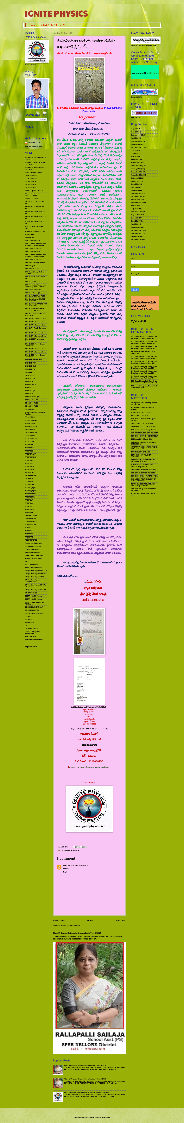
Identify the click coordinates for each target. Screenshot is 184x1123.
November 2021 (137, 175)
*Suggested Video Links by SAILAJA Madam (35, 195)
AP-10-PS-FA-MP (31, 438)
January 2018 (136, 227)
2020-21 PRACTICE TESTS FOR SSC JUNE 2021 (34, 309)
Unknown (66, 865)
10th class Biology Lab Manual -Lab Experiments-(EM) (144, 387)
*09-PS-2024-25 (30, 184)
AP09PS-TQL (30, 472)
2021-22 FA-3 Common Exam (35, 325)
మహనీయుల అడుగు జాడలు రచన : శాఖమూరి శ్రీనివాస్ (143, 299)
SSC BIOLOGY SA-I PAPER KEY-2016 (144, 476)
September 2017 (137, 239)
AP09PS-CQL (30, 469)
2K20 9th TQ (29, 387)
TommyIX (90, 1117)
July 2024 (134, 129)
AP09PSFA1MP (30, 475)
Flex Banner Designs (32, 552)
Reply (65, 872)
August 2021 (135, 181)
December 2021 (137, 172)
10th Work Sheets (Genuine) (35, 293)
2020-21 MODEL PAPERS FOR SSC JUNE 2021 (36, 305)
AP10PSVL (29, 531)
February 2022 (136, 166)
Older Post (120, 920)
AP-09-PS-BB (30, 429)
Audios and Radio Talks (33, 543)
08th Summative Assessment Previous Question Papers (35, 244)
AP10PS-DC (29, 509)
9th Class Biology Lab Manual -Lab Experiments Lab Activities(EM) (144, 372)
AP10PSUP (29, 528)
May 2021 (134, 187)
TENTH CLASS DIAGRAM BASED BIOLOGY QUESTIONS (143, 485)
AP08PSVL (29, 460)
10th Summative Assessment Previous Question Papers (35, 286)
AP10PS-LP (29, 512)
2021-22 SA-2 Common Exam (35, 336)
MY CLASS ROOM (31, 564)
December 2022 (137, 147)
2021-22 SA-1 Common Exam (35, 333)
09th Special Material (32, 251)
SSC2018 (28, 619)
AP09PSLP (29, 478)
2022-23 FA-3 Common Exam (35, 349)
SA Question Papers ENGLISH (36, 574)
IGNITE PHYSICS (56, 13)
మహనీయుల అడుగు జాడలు (71, 850)
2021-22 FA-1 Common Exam (35, 319)
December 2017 (137, 230)
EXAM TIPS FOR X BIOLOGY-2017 (143, 427)
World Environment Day (141, 73)
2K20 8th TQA (30, 378)
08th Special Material (32, 240)
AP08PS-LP (29, 445)
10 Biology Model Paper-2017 (142, 439)
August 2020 (135, 199)
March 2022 (135, 163)
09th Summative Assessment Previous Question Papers (35, 255)
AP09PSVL (29, 503)
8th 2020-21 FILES (31, 403)
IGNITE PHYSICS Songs (33, 558)
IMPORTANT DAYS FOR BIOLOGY (143, 470)
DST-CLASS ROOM (32, 549)
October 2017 (136, 236)
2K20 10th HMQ (30, 366)
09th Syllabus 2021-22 (33, 259)
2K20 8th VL (29, 381)
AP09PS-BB (29, 466)
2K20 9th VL (29, 394)
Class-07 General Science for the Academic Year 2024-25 (77, 933)
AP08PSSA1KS (30, 457)
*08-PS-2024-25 (30, 181)
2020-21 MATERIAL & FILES (35, 296)
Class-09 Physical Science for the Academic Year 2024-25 (85, 1065)
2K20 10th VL (30, 372)
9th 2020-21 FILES (31, 406)
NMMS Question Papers (33, 567)
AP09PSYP (29, 506)
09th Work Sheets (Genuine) (35, 263)
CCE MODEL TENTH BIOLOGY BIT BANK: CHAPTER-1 (143, 480)
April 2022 (135, 159)
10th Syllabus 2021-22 (33, 290)
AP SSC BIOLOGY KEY (139, 416)
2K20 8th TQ (29, 375)
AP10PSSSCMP (30, 524)
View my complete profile (34, 146)
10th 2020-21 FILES (32, 269)
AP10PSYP (29, 534)
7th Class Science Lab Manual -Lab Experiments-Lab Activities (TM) (144, 342)
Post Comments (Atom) (71, 925)
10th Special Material (32, 282)
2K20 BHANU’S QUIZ (32, 397)
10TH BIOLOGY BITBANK (140, 452)
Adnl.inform (29, 409)
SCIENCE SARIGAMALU (34, 607)
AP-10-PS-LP (29, 442)
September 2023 (137, 135)
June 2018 (135, 221)
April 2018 (135, 224)
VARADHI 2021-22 (31, 628)
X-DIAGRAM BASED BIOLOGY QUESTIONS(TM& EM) (142, 465)
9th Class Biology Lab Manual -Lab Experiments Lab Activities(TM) (144, 377)
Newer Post (59, 920)
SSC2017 (28, 616)
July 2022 (134, 150)
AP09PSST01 (30, 497)
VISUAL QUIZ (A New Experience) (32, 632)
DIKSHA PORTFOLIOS (33, 546)
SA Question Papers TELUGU (36, 590)
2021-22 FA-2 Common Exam (35, 322)
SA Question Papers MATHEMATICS (32, 581)
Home (31, 25)
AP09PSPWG (30, 484)
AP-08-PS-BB (30, 417)
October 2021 (136, 178)
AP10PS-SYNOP (31, 515)
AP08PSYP (29, 463)
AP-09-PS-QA (30, 435)
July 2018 (134, 218)
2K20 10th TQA (30, 363)
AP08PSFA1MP (30, 454)
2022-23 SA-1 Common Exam (35, 352)
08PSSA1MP (29, 237)
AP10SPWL (29, 537)
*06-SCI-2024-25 (31, 175)
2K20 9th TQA (30, 390)
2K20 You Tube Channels (34, 400)
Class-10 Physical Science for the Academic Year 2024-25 (85, 1079)
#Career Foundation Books (35, 231)
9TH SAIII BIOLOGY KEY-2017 (142, 423)
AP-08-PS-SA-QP (31, 426)
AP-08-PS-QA (30, 423)
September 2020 (137, 196)
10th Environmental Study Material (143, 430)
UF (26, 625)
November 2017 (137, 233)
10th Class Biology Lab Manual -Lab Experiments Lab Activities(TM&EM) (144, 382)
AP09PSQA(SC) (30, 491)
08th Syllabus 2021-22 (33, 248)
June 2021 (135, 184)
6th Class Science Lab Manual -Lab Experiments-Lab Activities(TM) (144, 337)
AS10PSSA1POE (31, 540)
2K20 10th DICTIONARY (33, 360)
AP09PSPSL (29, 481)
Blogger (107, 1117)
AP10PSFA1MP (30, 518)
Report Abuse (31, 646)
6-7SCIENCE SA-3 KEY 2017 (141, 412)
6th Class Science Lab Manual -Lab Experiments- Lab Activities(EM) (144, 357)
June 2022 (135, 153)
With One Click (30, 636)
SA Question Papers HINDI (34, 577)
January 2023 (136, 144)
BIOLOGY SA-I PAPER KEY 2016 (143, 473)
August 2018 (135, 215)
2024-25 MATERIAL (53, 25)
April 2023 (135, 138)
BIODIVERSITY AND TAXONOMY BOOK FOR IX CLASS (143, 461)
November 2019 (137, 202)
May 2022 (134, 156)
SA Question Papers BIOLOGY (36, 571)
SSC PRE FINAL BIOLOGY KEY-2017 (144, 433)
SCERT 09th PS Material (34, 596)
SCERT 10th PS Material (34, 599)
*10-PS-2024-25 (30, 188)
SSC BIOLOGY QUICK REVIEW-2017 (144, 436)
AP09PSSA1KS (30, 494)
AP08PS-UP (29, 448)
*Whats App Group (32, 199)
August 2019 (135, 205)
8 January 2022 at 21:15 (79, 865)
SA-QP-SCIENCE (31, 593)
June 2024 (135, 132)
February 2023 (136, 141)
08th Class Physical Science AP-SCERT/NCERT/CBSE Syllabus (87, 1092)
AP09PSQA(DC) (30, 488)
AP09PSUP (29, 500)
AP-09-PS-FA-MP (31, 432)
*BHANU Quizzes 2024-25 (34, 191)
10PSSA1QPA (30, 266)
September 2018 (137, 212)
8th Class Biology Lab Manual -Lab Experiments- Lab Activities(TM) (144, 347)
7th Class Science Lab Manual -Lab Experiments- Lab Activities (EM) (144, 362)
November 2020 (137, 193)
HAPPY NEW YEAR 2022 (34, 555)
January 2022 (136, 169)
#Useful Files (30, 234)
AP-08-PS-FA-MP (31, 420)
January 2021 (136, 190)
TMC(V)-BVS (29, 622)
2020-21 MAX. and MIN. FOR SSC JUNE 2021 (35, 300)
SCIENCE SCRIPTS (32, 610)
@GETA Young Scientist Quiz (35, 172)
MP (26, 561)
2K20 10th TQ (30, 369)
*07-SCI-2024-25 (31, 178)
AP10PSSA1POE (31, 521)
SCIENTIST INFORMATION (34, 613)
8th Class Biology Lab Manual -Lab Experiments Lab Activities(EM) (144, 367)
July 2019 (134, 209)
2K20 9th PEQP (30, 384)
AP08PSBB (29, 451)
